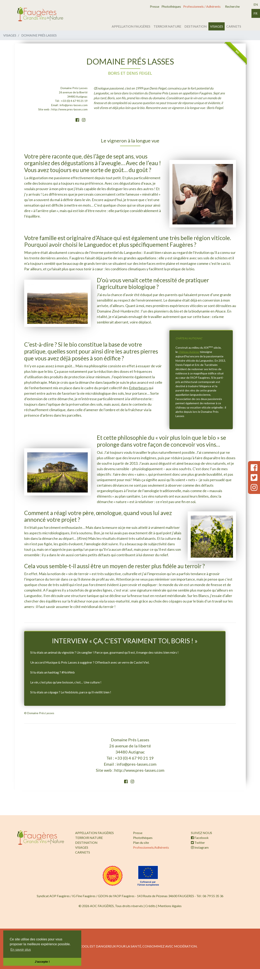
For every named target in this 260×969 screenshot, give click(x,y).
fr (255, 13)
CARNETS (233, 26)
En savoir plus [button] (20, 949)
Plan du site (141, 842)
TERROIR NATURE (167, 26)
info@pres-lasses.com (74, 105)
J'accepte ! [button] (42, 961)
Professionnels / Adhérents (202, 6)
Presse (154, 6)
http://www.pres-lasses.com (69, 109)
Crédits (150, 906)
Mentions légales (170, 906)
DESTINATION (195, 26)
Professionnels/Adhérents (151, 847)
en (256, 4)
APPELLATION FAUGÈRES (131, 26)
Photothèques (171, 6)
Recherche (232, 6)
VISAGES (216, 26)
